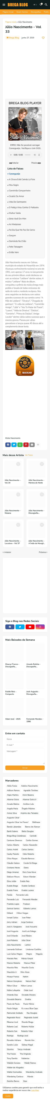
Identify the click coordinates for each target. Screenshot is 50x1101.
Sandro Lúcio (12, 1045)
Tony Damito (12, 1058)
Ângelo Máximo (28, 808)
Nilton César (12, 986)
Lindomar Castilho (33, 949)
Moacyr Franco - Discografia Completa (12, 665)
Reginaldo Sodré (31, 1017)
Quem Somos (22, 12)
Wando (30, 1076)
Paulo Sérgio (12, 1008)
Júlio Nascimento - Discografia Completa (36, 511)
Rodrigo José (22, 1035)
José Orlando (12, 936)
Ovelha (28, 999)
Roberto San (12, 1031)
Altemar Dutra (13, 799)
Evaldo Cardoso (28, 886)
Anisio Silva (12, 813)
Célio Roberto (28, 854)
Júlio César (26, 940)
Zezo (25, 1081)
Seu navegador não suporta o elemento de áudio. (25, 154)
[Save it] (43, 37)
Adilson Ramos (13, 790)
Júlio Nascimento (25, 22)
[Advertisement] (25, 68)
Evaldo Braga (12, 886)
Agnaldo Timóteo (30, 790)
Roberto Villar (27, 1031)
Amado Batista (13, 804)
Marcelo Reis (12, 958)
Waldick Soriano (13, 1063)
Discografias (36, 12)
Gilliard (10, 913)
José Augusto (12, 931)
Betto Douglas (28, 831)
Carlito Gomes (32, 840)
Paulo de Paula (13, 1004)
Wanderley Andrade (34, 1072)
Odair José (28, 990)
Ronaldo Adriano (14, 1040)
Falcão (9, 895)
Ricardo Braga (27, 1022)
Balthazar (36, 822)
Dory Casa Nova (29, 872)
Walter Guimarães (14, 1072)
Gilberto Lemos (29, 908)
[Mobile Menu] (4, 4)
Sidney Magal (27, 1045)
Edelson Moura (13, 876)
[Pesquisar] (46, 4)
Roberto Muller (27, 1026)
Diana (26, 867)
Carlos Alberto (13, 845)
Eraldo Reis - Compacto (10, 692)
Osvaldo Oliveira (28, 995)
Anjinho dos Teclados (29, 813)
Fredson (26, 904)
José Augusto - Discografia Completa (32, 693)
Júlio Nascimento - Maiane (13, 511)
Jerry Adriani (12, 922)
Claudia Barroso (27, 858)
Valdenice (25, 1058)
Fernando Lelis (22, 895)
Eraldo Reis (24, 881)
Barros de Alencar (32, 827)
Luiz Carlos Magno (14, 954)
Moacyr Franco (13, 976)
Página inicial (10, 22)
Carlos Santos (27, 849)
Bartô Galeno (12, 831)
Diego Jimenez (13, 872)
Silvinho (10, 1049)
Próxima (42, 552)
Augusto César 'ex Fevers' (18, 822)
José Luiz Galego (29, 931)
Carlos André (12, 849)
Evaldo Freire (12, 890)
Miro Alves (25, 972)
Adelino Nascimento (29, 786)
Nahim (25, 976)
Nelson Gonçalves (14, 981)
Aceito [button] (8, 1096)
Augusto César (13, 817)
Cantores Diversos (14, 840)
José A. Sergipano (14, 926)
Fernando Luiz (13, 899)
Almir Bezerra (28, 795)
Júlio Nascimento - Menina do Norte (36, 481)
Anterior (7, 552)
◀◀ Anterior (14, 163)
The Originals (25, 1054)
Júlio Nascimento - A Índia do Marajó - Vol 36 (37, 542)
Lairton (28, 945)
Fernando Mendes (30, 899)
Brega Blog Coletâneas (16, 836)
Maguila (39, 954)
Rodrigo (10, 1035)
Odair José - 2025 (12, 719)
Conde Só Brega (30, 863)
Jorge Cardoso (27, 922)
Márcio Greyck (27, 958)
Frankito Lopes (13, 904)
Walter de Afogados (15, 1067)
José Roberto (12, 940)
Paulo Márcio (28, 1004)
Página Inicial (8, 12)
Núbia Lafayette (13, 990)
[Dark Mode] (35, 4)
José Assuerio (31, 926)
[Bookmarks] (40, 4)
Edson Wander (29, 876)
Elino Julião (11, 881)
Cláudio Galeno (13, 863)
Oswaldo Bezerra (14, 999)
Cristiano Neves (13, 867)
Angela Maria (12, 808)
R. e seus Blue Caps (29, 1008)
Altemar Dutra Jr (29, 799)
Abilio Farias (12, 786)
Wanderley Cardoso (15, 1076)
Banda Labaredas (14, 827)
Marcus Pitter (29, 963)
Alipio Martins (13, 795)
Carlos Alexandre (30, 845)
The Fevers (11, 1054)
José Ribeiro (27, 936)
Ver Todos (29, 455)
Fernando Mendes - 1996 (34, 720)
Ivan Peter (26, 917)
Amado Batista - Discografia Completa (33, 665)
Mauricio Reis (12, 967)
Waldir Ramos (30, 1063)
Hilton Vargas (22, 913)
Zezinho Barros (13, 1081)
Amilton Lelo (28, 804)
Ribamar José (12, 1022)
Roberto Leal (12, 1026)
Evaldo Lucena (28, 890)
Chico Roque (12, 858)
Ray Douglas (32, 1013)
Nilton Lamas (26, 986)
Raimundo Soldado (15, 1013)
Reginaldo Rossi (13, 1017)
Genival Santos (13, 908)
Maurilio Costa (28, 967)
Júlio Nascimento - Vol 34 (13, 481)
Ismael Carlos (12, 917)
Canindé (33, 836)
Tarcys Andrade (23, 1049)
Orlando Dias (12, 995)
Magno (29, 954)
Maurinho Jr (12, 972)
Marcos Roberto (13, 963)
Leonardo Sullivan (14, 949)
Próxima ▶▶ (36, 163)
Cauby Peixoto (13, 854)
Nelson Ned (30, 981)
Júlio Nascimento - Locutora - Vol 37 (13, 542)
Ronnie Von (29, 1040)
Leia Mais (35, 1090)
